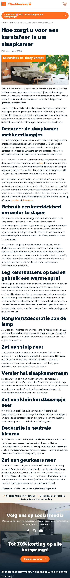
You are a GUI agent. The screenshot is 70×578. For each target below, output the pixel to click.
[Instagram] (34, 530)
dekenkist (27, 200)
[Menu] (3, 4)
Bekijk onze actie (33, 559)
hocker (15, 200)
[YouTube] (41, 530)
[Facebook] (28, 530)
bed (41, 163)
